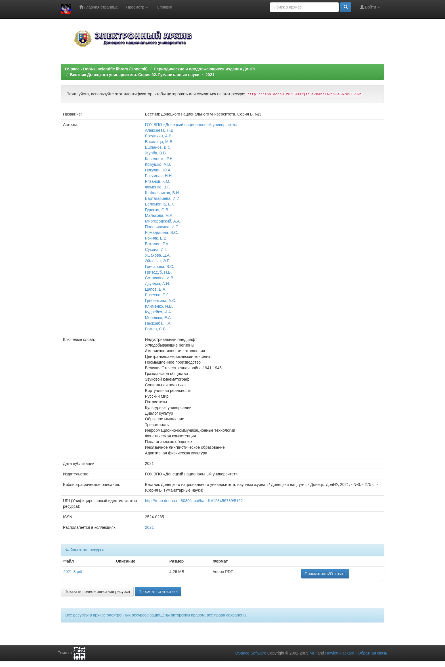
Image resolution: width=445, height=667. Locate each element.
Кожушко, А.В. (158, 164)
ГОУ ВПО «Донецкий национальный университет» (191, 124)
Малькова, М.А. (159, 215)
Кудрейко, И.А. (158, 312)
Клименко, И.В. (159, 306)
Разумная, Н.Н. (159, 175)
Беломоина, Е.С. (160, 204)
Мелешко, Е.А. (158, 317)
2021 (209, 74)
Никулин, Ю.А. (158, 170)
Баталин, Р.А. (157, 244)
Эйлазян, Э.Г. (157, 261)
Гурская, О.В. (157, 209)
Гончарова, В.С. (159, 266)
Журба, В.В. (156, 153)
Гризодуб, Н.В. (158, 272)
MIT (313, 653)
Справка (164, 7)
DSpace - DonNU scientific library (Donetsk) (106, 69)
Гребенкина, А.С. (160, 300)
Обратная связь (372, 653)
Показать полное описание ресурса (97, 591)
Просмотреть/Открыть (325, 573)
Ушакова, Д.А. (158, 255)
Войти (370, 7)
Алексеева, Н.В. (160, 130)
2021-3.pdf (72, 571)
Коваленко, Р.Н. (159, 158)
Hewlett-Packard (339, 653)
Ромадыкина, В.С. (161, 232)
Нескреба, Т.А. (158, 323)
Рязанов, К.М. (157, 181)
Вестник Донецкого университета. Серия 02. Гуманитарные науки (135, 74)
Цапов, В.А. (156, 289)
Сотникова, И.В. (160, 278)
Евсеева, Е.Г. (157, 295)
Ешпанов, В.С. (158, 147)
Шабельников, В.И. (162, 192)
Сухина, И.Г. (156, 249)
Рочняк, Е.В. (156, 238)
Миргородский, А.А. (163, 221)
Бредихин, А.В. (159, 136)
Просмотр (137, 7)
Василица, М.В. (159, 141)
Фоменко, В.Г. (157, 187)
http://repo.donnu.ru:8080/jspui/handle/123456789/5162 (194, 500)
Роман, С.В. (156, 329)
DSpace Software (250, 653)
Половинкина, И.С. (162, 227)
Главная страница (98, 7)
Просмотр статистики (158, 591)
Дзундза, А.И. (157, 283)
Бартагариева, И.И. (162, 198)
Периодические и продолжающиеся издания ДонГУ (204, 69)
